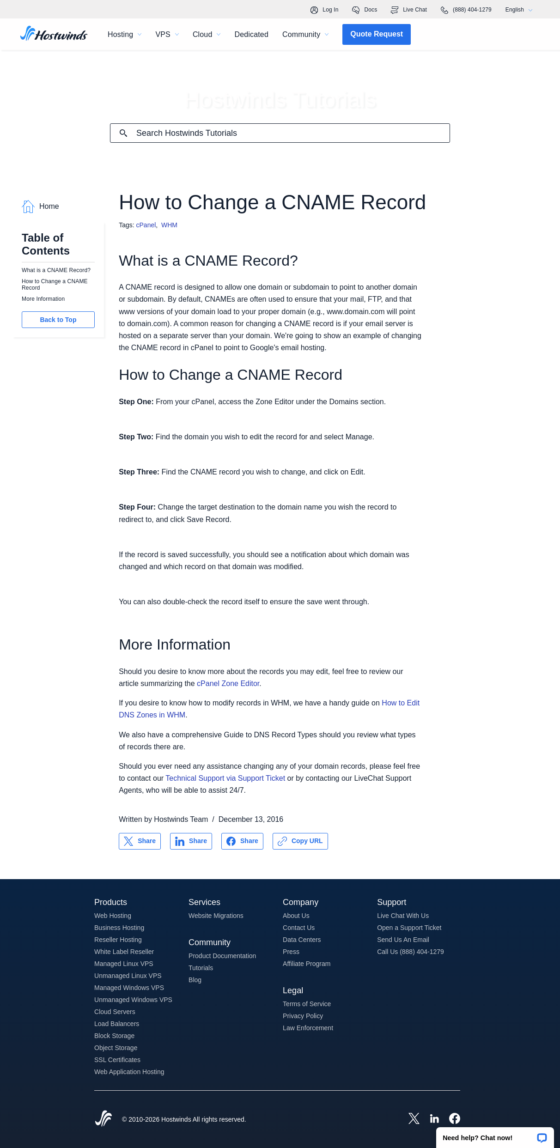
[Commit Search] (123, 133)
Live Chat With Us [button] (403, 915)
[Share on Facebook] (242, 841)
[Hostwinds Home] (103, 1119)
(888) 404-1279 (466, 10)
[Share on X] (140, 841)
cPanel (146, 225)
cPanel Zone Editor (228, 683)
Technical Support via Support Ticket (225, 778)
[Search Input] (293, 133)
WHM (169, 225)
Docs (364, 10)
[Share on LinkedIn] (191, 841)
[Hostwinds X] (409, 1119)
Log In (324, 10)
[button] (495, 1134)
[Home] (53, 34)
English (521, 10)
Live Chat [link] (409, 10)
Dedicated (251, 34)
